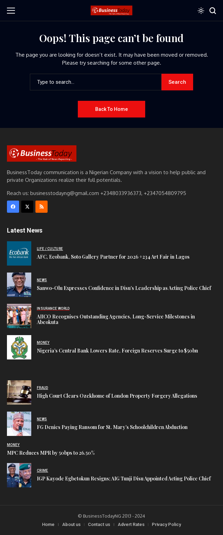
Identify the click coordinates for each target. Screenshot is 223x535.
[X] (27, 207)
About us (71, 524)
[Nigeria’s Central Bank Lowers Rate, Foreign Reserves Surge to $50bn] (19, 347)
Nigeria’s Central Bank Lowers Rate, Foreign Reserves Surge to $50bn (117, 350)
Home (48, 524)
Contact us (99, 524)
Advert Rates (131, 524)
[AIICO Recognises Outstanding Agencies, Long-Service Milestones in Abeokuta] (19, 316)
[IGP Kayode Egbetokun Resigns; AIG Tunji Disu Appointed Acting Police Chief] (19, 475)
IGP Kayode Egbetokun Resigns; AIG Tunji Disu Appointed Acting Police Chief (124, 478)
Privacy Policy (166, 524)
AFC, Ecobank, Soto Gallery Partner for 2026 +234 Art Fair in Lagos (113, 256)
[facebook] (13, 207)
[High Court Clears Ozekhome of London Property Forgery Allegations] (19, 392)
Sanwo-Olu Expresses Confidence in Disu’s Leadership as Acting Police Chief (124, 288)
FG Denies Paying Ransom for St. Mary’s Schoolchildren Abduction (112, 427)
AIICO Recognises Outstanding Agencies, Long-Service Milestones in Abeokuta (116, 319)
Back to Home (111, 109)
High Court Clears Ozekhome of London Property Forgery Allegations (117, 395)
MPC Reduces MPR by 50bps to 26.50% (51, 452)
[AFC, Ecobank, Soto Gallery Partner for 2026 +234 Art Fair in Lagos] (19, 253)
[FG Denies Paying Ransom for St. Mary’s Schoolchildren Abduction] (19, 424)
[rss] (41, 207)
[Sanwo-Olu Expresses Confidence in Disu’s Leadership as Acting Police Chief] (19, 285)
